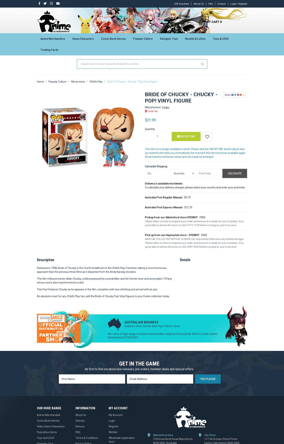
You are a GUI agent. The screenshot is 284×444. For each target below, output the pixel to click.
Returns (80, 429)
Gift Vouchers (181, 3)
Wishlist (113, 435)
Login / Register (238, 3)
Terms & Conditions (86, 441)
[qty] (157, 176)
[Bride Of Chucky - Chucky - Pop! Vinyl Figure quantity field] (157, 139)
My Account (116, 418)
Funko (165, 110)
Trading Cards (49, 50)
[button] (207, 139)
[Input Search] (138, 67)
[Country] (183, 176)
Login (112, 423)
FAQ (210, 3)
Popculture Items (47, 435)
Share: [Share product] (233, 98)
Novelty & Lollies (195, 39)
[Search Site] (203, 67)
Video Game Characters (51, 429)
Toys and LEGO (45, 441)
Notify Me (186, 139)
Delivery (80, 423)
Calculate (235, 176)
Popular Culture (143, 39)
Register (113, 429)
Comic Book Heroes (113, 39)
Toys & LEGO (221, 39)
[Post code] (209, 176)
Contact (221, 3)
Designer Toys (169, 39)
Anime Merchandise (52, 39)
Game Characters (83, 39)
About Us (199, 3)
